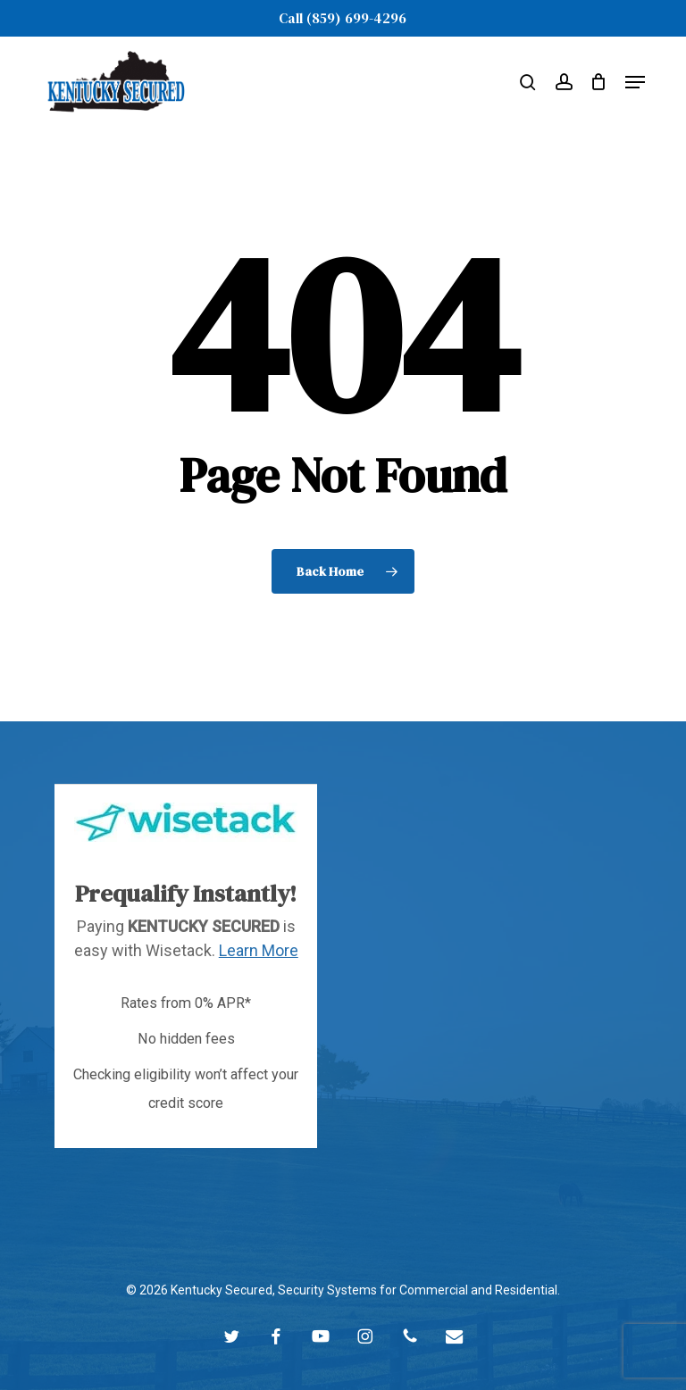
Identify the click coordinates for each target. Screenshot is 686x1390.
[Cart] (598, 81)
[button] (635, 82)
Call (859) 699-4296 (342, 18)
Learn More (258, 950)
